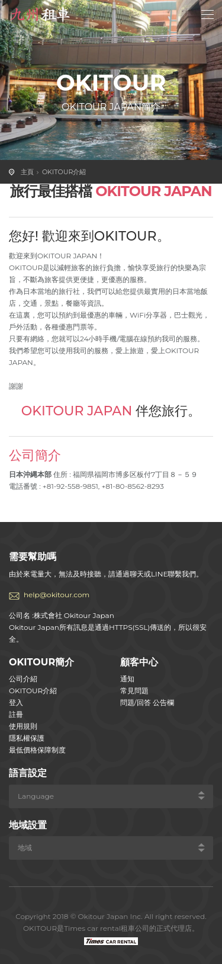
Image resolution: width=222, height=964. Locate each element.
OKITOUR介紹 (64, 172)
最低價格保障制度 (37, 749)
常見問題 (134, 690)
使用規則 (23, 726)
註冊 (16, 714)
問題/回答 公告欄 (147, 702)
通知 (127, 678)
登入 (16, 702)
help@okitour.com (56, 594)
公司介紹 (23, 678)
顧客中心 (139, 662)
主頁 (27, 172)
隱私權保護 (26, 738)
